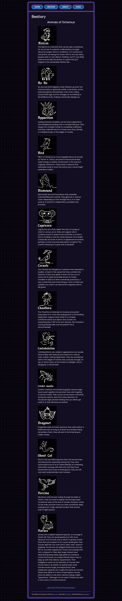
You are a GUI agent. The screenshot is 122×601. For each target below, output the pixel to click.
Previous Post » (69, 587)
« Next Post (50, 587)
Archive (51, 7)
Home (37, 7)
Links (78, 7)
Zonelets (68, 594)
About (65, 7)
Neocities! (85, 594)
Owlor (56, 594)
